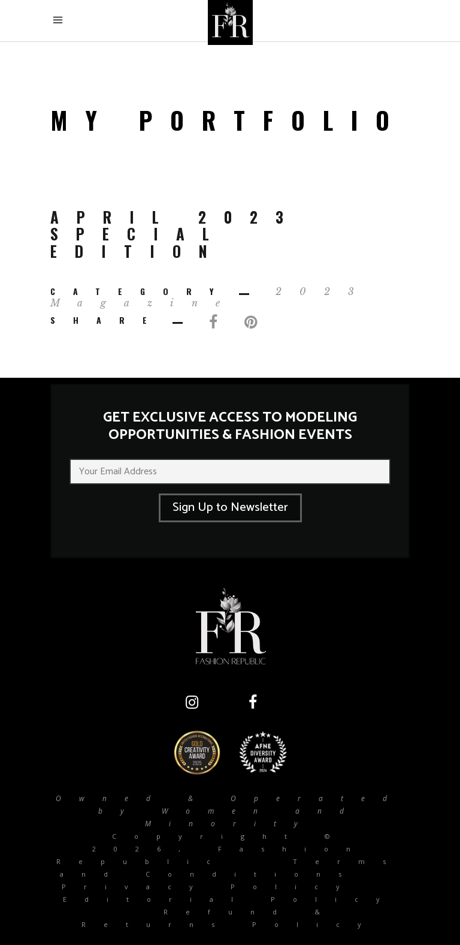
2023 (324, 291)
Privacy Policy (210, 886)
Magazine (144, 302)
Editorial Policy (230, 899)
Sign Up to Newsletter (230, 507)
